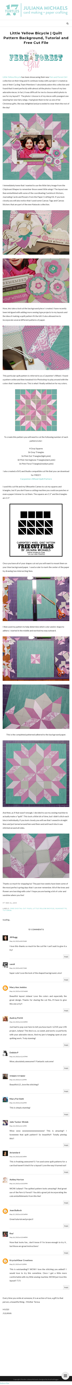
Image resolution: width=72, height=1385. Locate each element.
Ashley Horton (17, 1179)
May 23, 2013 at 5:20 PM (18, 1264)
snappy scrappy (17, 1075)
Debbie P (14, 1052)
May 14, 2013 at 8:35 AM (18, 941)
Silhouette (61, 908)
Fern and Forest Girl (58, 77)
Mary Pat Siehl (17, 1098)
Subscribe (4, 1383)
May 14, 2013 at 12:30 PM (19, 1022)
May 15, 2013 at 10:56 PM (19, 1214)
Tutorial (7, 910)
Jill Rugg (13, 937)
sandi (12, 964)
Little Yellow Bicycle (12, 77)
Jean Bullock (16, 1210)
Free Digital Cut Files (21, 908)
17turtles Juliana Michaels (29, 1379)
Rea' (12, 1233)
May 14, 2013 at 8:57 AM (18, 968)
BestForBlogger (53, 1379)
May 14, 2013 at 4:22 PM (18, 1103)
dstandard (15, 1152)
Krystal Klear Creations (21, 1260)
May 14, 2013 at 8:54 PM (18, 1157)
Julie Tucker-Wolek (19, 1122)
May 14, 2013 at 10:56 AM (19, 991)
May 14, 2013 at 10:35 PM (19, 1184)
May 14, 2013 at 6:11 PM (18, 1126)
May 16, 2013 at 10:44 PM (19, 1237)
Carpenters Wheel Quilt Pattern (36, 479)
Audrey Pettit (16, 1018)
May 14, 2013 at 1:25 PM (18, 1080)
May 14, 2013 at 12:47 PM (19, 1057)
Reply (66, 957)
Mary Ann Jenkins (18, 987)
